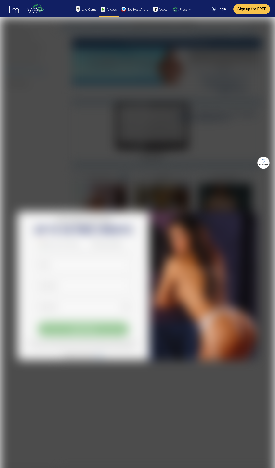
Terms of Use (102, 345)
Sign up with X (111, 244)
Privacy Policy (124, 345)
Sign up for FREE (251, 9)
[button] (59, 243)
